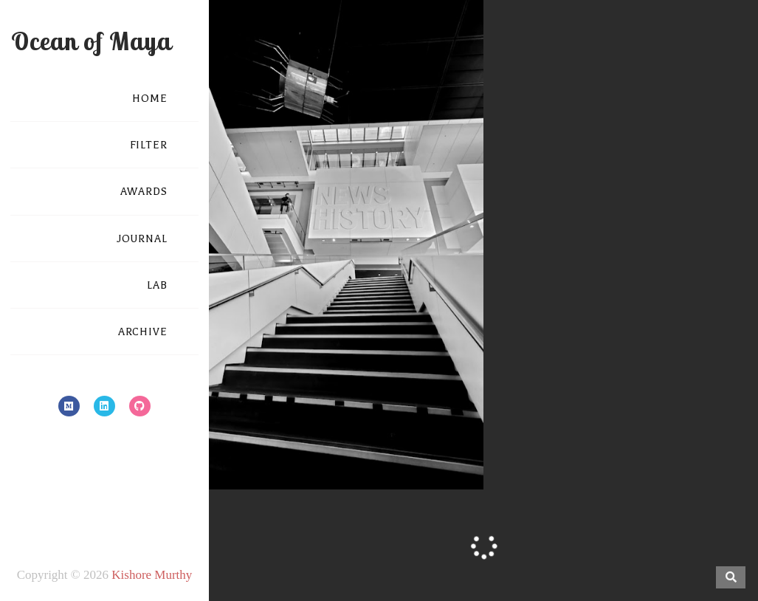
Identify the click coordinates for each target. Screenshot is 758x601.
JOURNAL (142, 239)
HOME (150, 98)
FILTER (149, 145)
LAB (157, 285)
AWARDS (144, 191)
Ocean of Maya (91, 41)
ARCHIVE (143, 332)
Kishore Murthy (151, 575)
